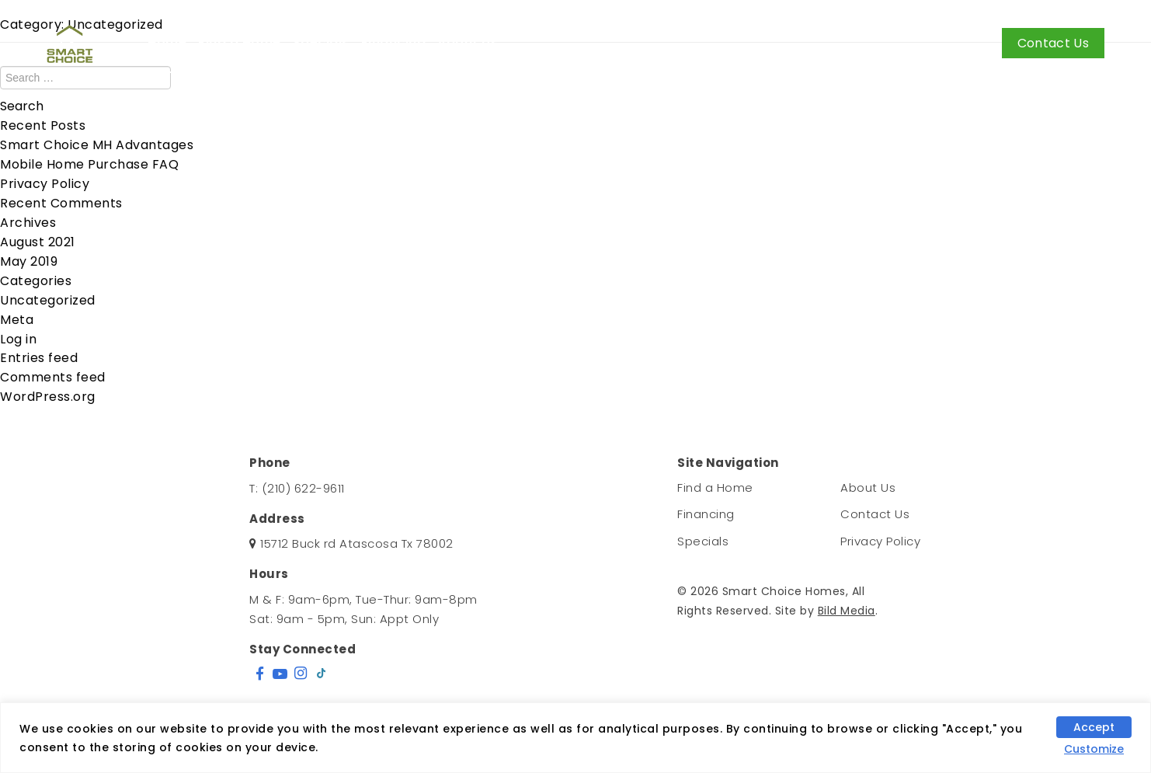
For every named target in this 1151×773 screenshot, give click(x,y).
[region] (575, 737)
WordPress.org (48, 397)
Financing (393, 42)
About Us (467, 42)
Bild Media (846, 610)
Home (167, 42)
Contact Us (1053, 43)
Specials (321, 42)
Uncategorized (48, 300)
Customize (1094, 749)
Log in (18, 339)
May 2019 (28, 261)
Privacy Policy (44, 184)
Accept (1093, 727)
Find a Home (239, 42)
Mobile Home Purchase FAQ (89, 164)
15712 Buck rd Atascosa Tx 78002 (357, 543)
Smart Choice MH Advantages (96, 145)
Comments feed (53, 377)
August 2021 (37, 242)
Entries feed (39, 358)
